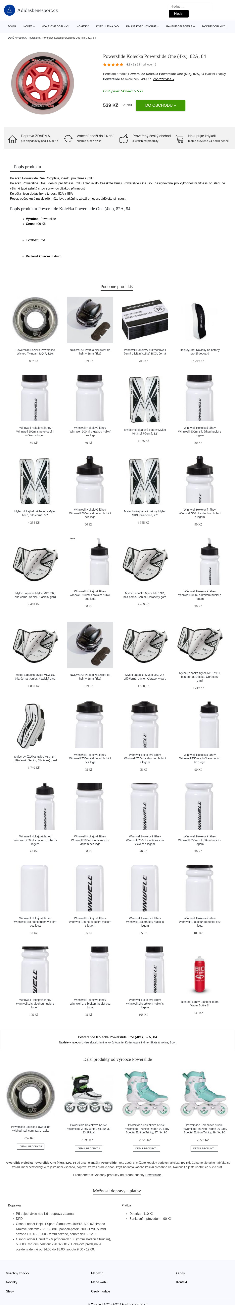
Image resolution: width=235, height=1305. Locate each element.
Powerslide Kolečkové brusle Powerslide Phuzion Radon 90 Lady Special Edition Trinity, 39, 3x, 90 (204, 1128)
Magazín (97, 1273)
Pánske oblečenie (179, 26)
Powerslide (111, 79)
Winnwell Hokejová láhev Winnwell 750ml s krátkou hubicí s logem (199, 840)
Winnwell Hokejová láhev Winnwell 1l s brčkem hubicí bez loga (90, 1003)
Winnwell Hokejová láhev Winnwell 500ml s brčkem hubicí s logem (199, 595)
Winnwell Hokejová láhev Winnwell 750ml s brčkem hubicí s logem (35, 840)
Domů (12, 26)
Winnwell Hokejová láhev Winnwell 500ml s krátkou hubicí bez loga (90, 431)
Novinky (11, 1282)
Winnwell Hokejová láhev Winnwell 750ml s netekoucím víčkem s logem (145, 840)
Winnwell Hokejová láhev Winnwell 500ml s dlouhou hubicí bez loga (90, 513)
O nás (180, 1273)
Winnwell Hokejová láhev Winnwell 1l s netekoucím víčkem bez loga (35, 922)
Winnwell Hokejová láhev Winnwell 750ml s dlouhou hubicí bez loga (90, 758)
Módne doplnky (213, 26)
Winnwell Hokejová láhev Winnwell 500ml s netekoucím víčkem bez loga (90, 840)
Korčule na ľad (107, 26)
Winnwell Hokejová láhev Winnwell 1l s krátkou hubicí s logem (145, 922)
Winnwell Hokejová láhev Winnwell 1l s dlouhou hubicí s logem (35, 1003)
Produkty (21, 37)
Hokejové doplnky (55, 26)
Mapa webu (99, 1282)
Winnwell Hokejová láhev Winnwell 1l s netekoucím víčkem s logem (90, 922)
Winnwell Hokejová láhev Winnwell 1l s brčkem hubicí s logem (145, 1003)
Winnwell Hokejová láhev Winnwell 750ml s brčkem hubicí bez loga (199, 758)
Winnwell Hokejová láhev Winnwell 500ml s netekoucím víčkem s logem (35, 431)
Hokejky (83, 26)
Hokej (28, 26)
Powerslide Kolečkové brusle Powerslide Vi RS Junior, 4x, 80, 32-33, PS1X (88, 1128)
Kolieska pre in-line (137, 1042)
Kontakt (181, 1282)
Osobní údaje (100, 1291)
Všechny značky (17, 1273)
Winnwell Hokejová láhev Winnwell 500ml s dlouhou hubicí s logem (200, 513)
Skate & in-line (159, 1042)
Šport (173, 1042)
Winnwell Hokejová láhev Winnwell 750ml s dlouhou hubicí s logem (145, 758)
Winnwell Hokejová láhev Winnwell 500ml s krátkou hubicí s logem (199, 431)
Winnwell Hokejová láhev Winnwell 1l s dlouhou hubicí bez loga (200, 922)
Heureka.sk (34, 37)
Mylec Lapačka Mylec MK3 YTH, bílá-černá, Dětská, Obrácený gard (199, 676)
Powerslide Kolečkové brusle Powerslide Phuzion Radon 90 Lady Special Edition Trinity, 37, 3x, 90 (146, 1128)
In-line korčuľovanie (141, 26)
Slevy (10, 1291)
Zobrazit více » (163, 79)
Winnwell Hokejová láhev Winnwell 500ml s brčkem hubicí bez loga (90, 595)
